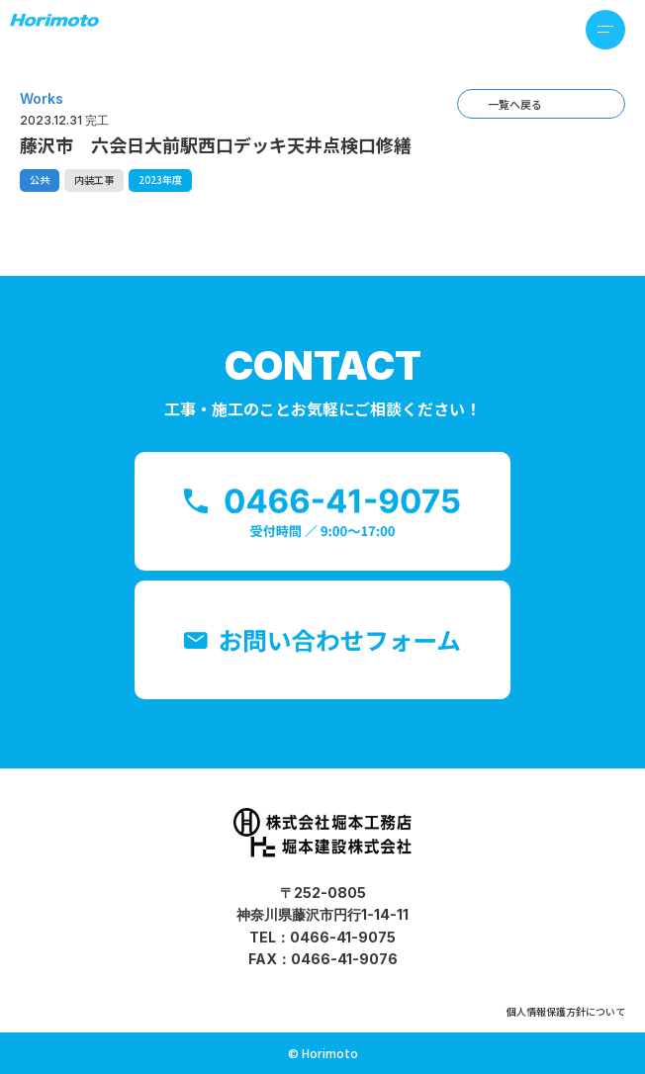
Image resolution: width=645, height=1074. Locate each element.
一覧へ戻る (515, 104)
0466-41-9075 (343, 937)
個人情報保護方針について (566, 1011)
